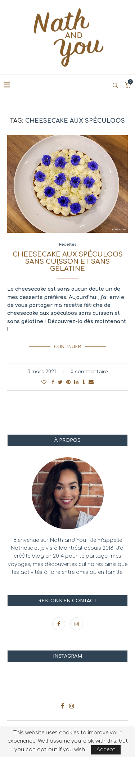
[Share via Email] (91, 382)
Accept (105, 749)
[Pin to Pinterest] (68, 382)
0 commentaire (89, 371)
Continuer (67, 346)
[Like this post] (43, 382)
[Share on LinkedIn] (76, 382)
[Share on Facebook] (52, 382)
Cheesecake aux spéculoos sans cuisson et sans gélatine (68, 261)
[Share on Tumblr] (83, 382)
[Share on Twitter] (60, 382)
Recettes (67, 244)
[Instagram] (76, 624)
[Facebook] (59, 624)
